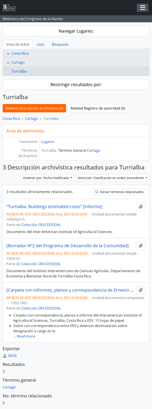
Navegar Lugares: (76, 31)
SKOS (10, 355)
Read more (26, 336)
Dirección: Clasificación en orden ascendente (111, 178)
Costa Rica (20, 53)
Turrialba (19, 71)
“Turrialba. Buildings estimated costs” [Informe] (54, 206)
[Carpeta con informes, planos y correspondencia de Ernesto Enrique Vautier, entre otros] (70, 290)
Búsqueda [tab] (60, 44)
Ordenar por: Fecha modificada (46, 178)
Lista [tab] (40, 44)
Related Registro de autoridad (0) (98, 108)
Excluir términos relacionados (119, 192)
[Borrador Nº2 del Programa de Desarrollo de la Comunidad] (67, 245)
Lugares (47, 141)
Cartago (18, 62)
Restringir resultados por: (76, 84)
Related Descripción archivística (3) (34, 108)
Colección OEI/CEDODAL (41, 224)
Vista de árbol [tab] (17, 44)
